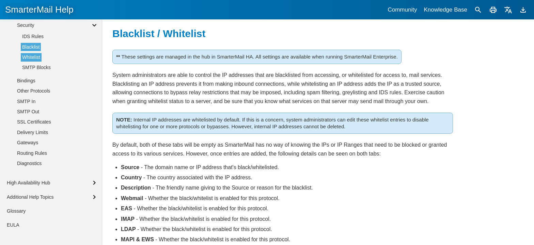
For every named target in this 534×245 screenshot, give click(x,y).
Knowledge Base (445, 9)
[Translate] (508, 9)
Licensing (27, 58)
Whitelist (31, 142)
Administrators (32, 27)
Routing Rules (32, 238)
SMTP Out (28, 196)
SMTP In (26, 186)
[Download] (523, 9)
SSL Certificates (34, 207)
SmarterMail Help (39, 9)
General (25, 47)
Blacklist (31, 132)
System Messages (36, 68)
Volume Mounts (33, 78)
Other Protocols (33, 176)
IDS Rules (33, 121)
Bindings (26, 165)
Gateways (27, 227)
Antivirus (26, 99)
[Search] (478, 9)
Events (24, 37)
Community (402, 9)
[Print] (493, 9)
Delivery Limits (32, 217)
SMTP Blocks (36, 152)
